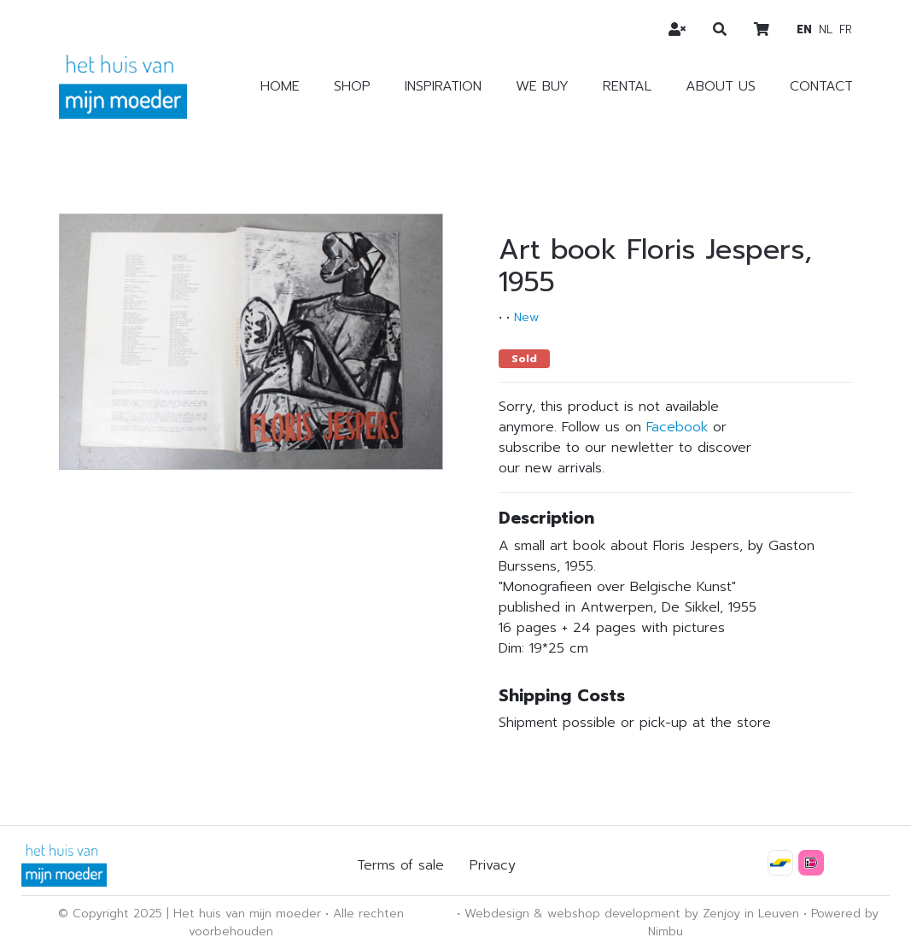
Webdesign (496, 914)
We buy (542, 86)
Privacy (493, 865)
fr (845, 29)
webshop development (613, 914)
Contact (821, 86)
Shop (352, 86)
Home (280, 86)
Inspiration (443, 86)
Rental (627, 86)
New (526, 317)
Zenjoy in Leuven (751, 914)
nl (825, 29)
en (804, 29)
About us (721, 86)
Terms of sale (400, 865)
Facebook (677, 427)
